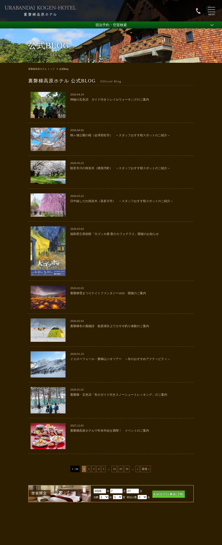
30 (126, 469)
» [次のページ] (137, 469)
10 (114, 469)
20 (120, 469)
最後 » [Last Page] (145, 469)
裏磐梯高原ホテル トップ (41, 69)
